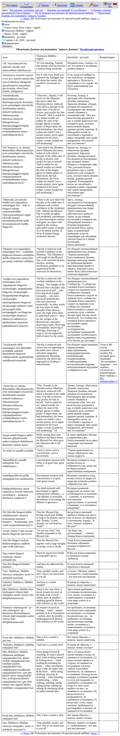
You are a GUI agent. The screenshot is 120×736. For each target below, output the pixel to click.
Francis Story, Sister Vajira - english (22, 27)
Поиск (43, 5)
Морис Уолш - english (15, 34)
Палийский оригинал (92, 49)
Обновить (7, 46)
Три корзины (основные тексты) (26, 10)
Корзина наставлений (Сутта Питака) (67, 10)
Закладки (60, 5)
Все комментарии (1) (109, 380)
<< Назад (25, 18)
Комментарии (11, 43)
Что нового (10, 5)
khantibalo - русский (15, 37)
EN (107, 4)
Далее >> (95, 18)
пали (6, 24)
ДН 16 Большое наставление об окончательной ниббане (64, 13)
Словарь (76, 5)
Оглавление (26, 5)
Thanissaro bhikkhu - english (18, 30)
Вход (93, 5)
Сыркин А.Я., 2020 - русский (19, 40)
